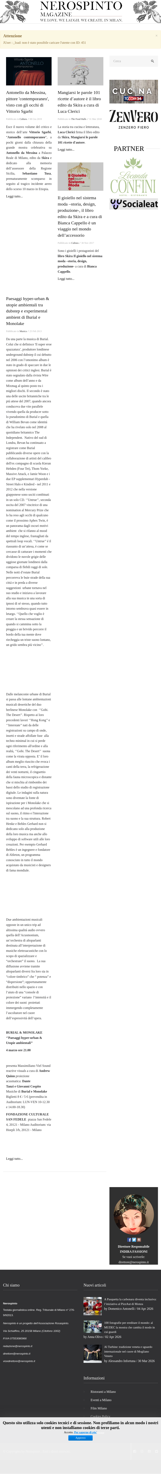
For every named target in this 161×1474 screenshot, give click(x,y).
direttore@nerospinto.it (134, 1262)
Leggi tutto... (14, 196)
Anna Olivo (95, 1337)
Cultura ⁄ (24, 119)
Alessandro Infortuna (122, 1361)
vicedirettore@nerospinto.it (19, 1361)
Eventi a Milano (101, 1400)
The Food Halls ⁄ (80, 119)
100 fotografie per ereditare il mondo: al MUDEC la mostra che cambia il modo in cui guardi (129, 1327)
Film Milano (99, 1408)
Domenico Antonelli (121, 1308)
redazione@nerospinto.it (17, 1346)
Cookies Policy (100, 1416)
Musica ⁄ (24, 331)
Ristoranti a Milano (103, 1391)
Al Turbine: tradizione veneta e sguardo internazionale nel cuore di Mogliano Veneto (128, 1351)
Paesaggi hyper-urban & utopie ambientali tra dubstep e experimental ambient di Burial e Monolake (27, 311)
